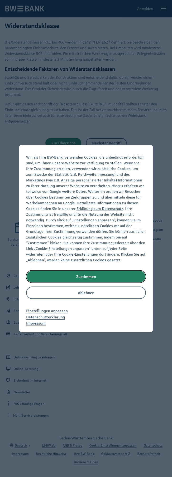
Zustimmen (86, 276)
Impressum (36, 323)
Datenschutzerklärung (45, 317)
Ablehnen (86, 293)
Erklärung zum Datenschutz (99, 208)
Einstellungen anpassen (47, 311)
